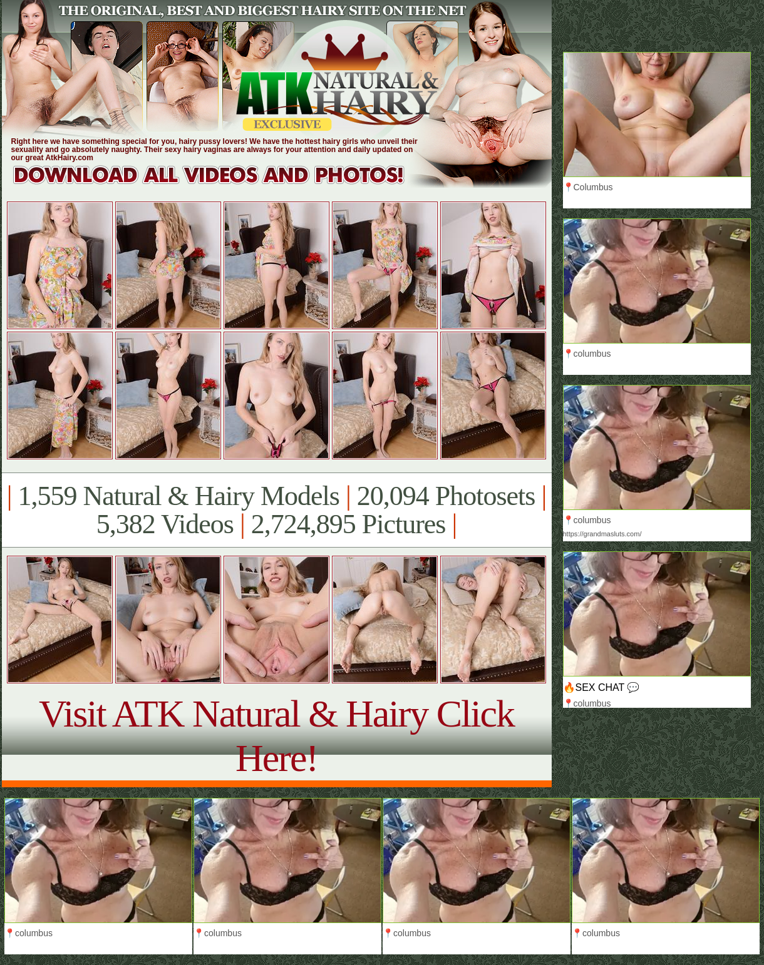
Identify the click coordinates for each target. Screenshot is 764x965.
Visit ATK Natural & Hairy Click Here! (276, 735)
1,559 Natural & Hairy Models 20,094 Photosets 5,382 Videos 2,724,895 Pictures (276, 510)
